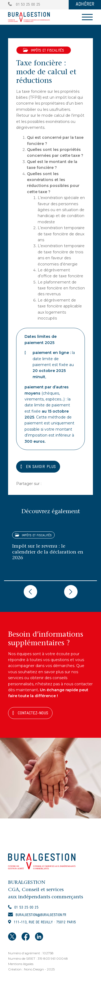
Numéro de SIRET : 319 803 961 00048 (38, 958)
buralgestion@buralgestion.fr (41, 915)
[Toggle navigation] (87, 17)
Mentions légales (20, 964)
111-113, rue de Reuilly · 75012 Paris (45, 922)
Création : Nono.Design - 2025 (31, 969)
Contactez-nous (33, 713)
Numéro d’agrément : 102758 (31, 953)
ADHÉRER (85, 4)
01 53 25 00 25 (24, 5)
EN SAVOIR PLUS (41, 467)
